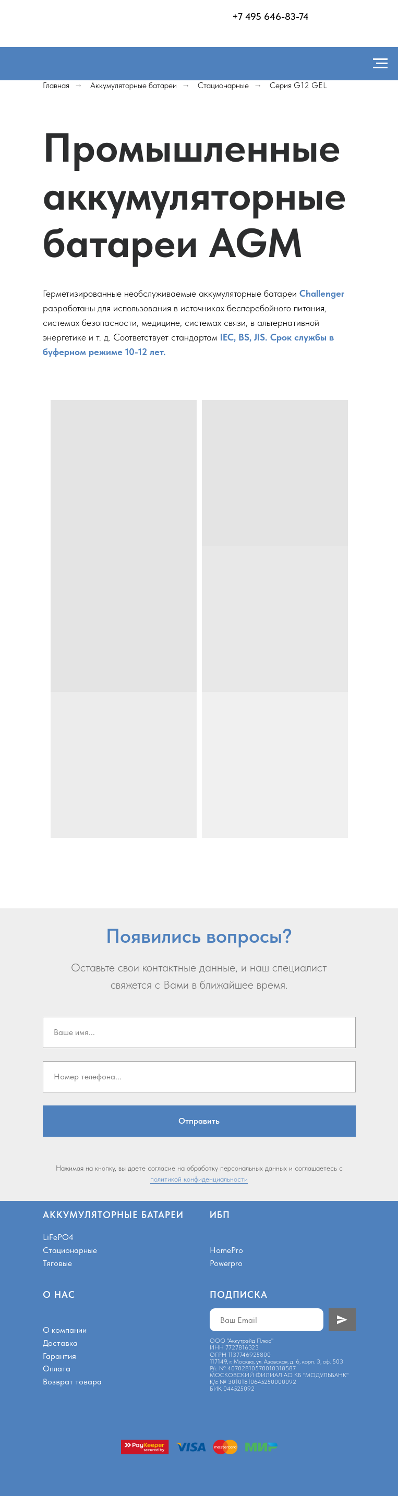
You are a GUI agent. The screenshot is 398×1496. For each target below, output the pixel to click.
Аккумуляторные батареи (133, 85)
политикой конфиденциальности (199, 1179)
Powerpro (226, 1263)
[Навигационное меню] (380, 63)
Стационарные (223, 85)
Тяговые (57, 1263)
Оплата (56, 1368)
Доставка (60, 1343)
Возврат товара (72, 1381)
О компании (65, 1330)
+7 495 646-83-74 (270, 16)
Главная (56, 85)
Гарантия (59, 1356)
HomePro (226, 1250)
